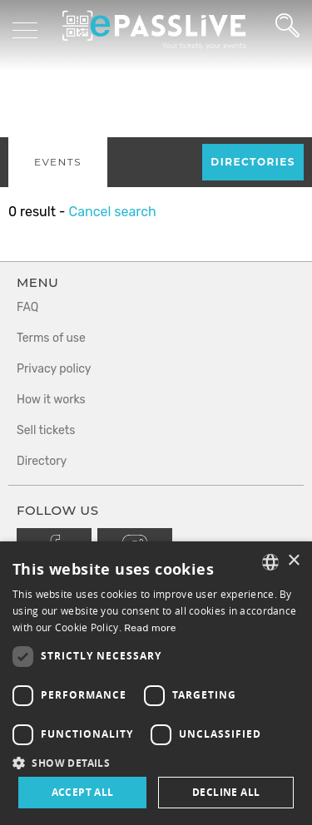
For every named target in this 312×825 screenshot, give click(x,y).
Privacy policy (54, 369)
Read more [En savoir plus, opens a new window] (150, 628)
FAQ (27, 307)
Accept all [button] (83, 792)
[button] (156, 762)
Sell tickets (46, 430)
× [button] (293, 561)
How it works (51, 400)
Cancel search (112, 212)
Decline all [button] (226, 792)
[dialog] (156, 683)
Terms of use (51, 338)
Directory (42, 461)
